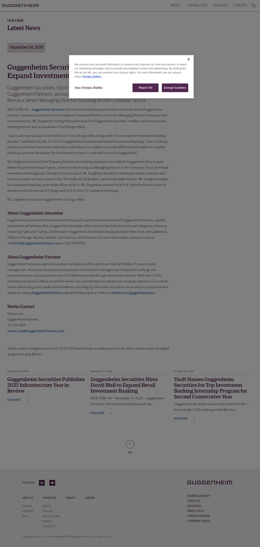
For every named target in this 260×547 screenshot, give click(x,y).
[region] (131, 77)
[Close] (188, 59)
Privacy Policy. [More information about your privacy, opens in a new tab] (92, 76)
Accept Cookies (175, 87)
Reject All (145, 87)
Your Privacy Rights (88, 87)
